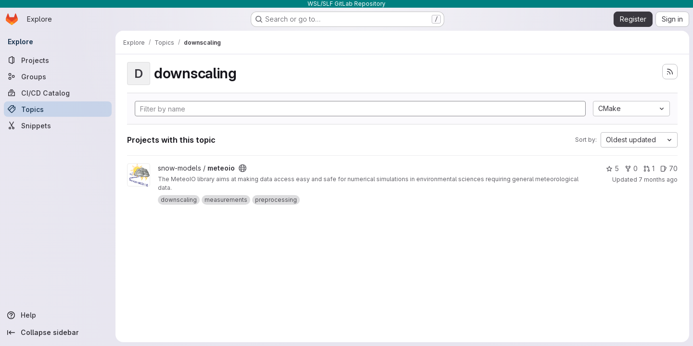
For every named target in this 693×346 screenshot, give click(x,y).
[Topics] (58, 109)
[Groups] (58, 76)
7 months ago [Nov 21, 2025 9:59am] (658, 179)
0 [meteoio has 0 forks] (631, 168)
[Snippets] (58, 125)
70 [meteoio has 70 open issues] (669, 168)
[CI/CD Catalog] (58, 92)
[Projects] (58, 60)
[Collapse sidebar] (58, 332)
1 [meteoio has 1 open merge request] (648, 168)
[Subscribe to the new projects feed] (670, 71)
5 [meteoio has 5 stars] (612, 168)
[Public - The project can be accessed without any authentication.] (242, 168)
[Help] (58, 315)
